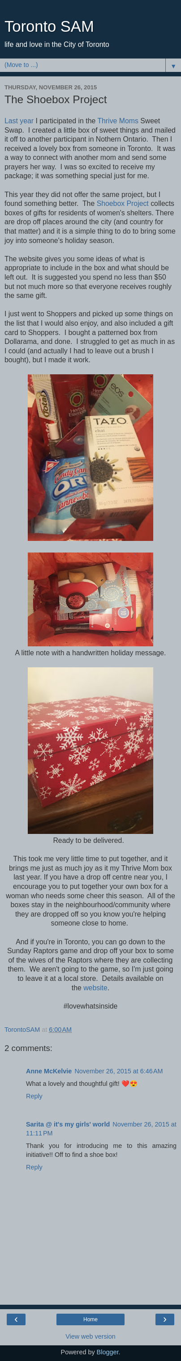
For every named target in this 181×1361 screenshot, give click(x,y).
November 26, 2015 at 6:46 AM (118, 1071)
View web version (90, 1336)
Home (90, 1319)
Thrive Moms (117, 121)
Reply (34, 1096)
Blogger (108, 1352)
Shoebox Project (123, 203)
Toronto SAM (49, 26)
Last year (19, 121)
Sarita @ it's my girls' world (68, 1124)
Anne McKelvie (49, 1071)
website (95, 988)
